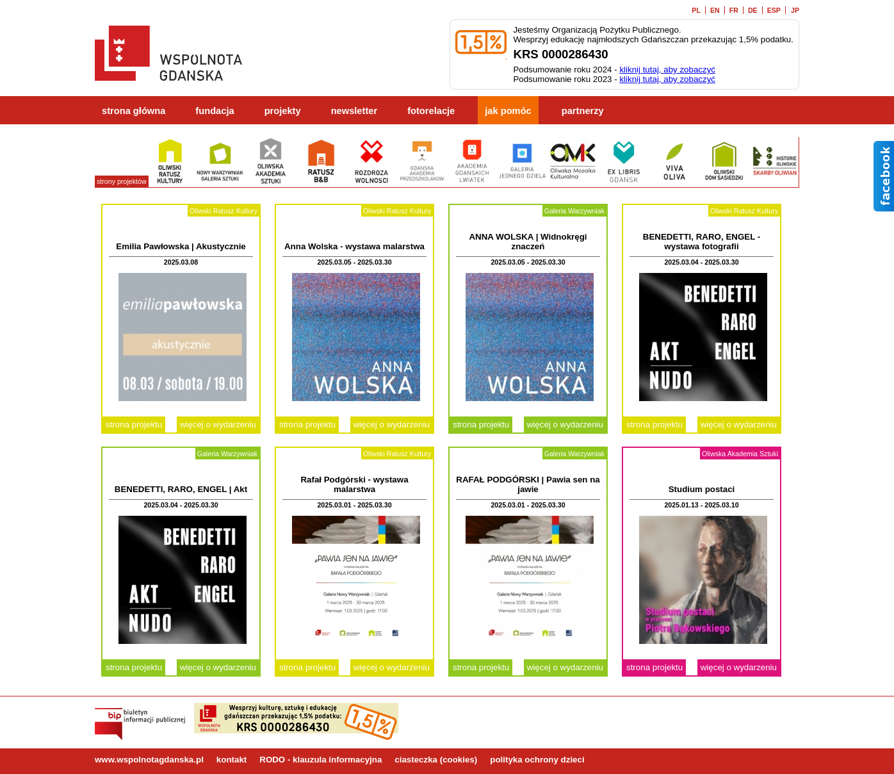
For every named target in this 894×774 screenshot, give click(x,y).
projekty (282, 111)
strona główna (133, 111)
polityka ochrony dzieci (537, 759)
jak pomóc (508, 111)
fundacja (214, 111)
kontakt (231, 759)
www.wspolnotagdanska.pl (149, 759)
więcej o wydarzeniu (218, 424)
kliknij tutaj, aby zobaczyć (667, 69)
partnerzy (583, 111)
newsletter (354, 111)
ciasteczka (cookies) (435, 759)
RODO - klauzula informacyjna (320, 759)
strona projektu (134, 424)
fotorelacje (431, 111)
